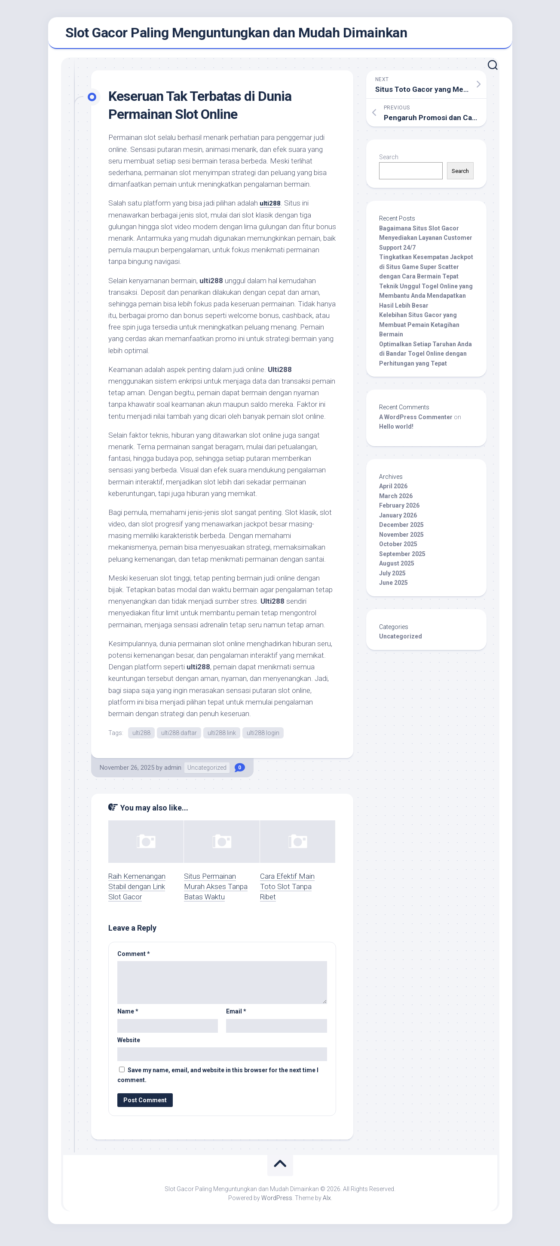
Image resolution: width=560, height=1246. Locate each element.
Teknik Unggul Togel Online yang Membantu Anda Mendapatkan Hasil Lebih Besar (426, 300)
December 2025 (401, 528)
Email (236, 1016)
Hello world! (396, 430)
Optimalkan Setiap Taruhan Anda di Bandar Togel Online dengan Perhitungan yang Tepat (425, 358)
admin (172, 772)
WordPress (276, 1202)
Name (127, 1016)
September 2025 (402, 557)
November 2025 (401, 538)
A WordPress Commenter (416, 420)
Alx (327, 1202)
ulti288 (271, 207)
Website (128, 1044)
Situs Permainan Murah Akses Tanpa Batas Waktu (216, 891)
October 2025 (398, 547)
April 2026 (393, 490)
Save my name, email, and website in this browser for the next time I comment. (217, 1079)
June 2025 (393, 586)
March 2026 (396, 499)
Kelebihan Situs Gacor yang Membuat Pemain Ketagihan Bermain (419, 328)
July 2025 (392, 577)
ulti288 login (263, 736)
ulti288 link (222, 736)
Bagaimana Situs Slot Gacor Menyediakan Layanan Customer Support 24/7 (425, 242)
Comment (133, 958)
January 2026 (398, 519)
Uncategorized (206, 772)
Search (388, 160)
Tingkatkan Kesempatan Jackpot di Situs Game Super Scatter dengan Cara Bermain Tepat (426, 270)
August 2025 (396, 567)
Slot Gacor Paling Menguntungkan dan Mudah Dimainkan (236, 35)
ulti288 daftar (179, 736)
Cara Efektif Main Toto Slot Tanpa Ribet (287, 891)
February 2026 (399, 509)
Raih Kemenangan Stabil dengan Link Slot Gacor (136, 891)
